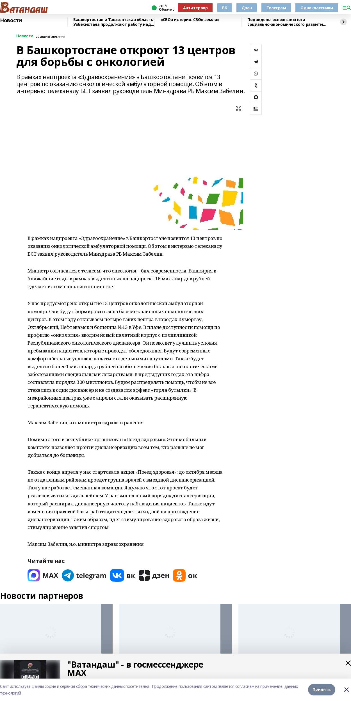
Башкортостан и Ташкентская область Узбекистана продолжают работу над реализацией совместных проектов (113, 22)
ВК (224, 7)
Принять (322, 689)
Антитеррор (195, 7)
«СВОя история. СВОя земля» (189, 19)
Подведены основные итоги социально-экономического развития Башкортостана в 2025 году (286, 22)
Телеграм (276, 7)
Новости (11, 20)
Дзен (246, 7)
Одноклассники (316, 7)
